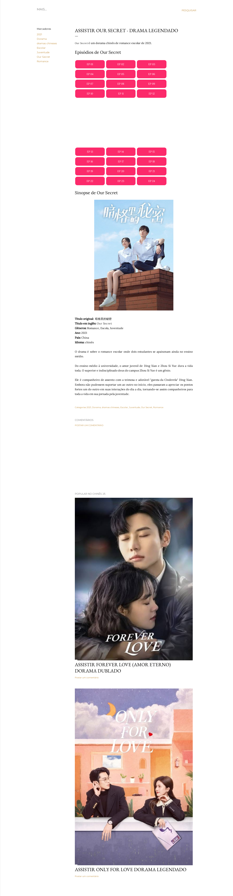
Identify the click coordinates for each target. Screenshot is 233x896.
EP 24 (151, 181)
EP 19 (90, 171)
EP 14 (121, 151)
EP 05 (120, 74)
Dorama (42, 38)
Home (42, 9)
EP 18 (152, 161)
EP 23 (121, 181)
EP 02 (120, 64)
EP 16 (90, 161)
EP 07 (90, 83)
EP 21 (152, 171)
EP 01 (90, 64)
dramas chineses (47, 43)
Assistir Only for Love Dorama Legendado (130, 869)
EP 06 (151, 74)
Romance (42, 61)
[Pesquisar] (189, 10)
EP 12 (152, 93)
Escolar (41, 47)
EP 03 (151, 64)
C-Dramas (58, 9)
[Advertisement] (134, 122)
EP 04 (90, 74)
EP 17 (121, 161)
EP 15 (152, 151)
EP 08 (120, 83)
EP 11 (121, 93)
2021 (39, 34)
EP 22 (90, 181)
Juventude (43, 52)
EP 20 (120, 171)
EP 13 (90, 151)
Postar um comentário (89, 425)
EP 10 (90, 93)
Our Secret (43, 56)
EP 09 (151, 83)
